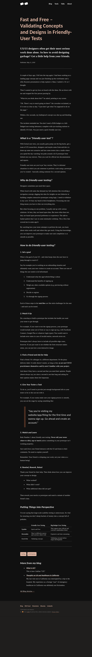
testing (23, 554)
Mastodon (35, 606)
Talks (63, 4)
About (69, 4)
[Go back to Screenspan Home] (24, 4)
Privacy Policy (55, 612)
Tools (56, 4)
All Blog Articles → (27, 591)
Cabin (28, 612)
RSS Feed (27, 606)
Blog (50, 4)
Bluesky (43, 606)
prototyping (31, 554)
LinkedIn (50, 606)
